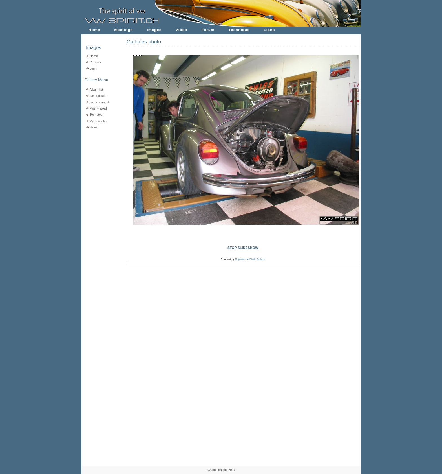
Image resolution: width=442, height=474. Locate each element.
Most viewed (98, 108)
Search (95, 127)
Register (95, 62)
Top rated (96, 114)
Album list (96, 89)
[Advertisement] (100, 166)
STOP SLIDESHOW (242, 248)
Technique (239, 30)
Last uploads (98, 95)
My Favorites (98, 121)
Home (94, 30)
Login (93, 68)
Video (181, 30)
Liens (269, 30)
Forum (208, 30)
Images (154, 30)
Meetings (123, 30)
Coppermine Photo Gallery (250, 259)
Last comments (100, 102)
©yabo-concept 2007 (221, 469)
